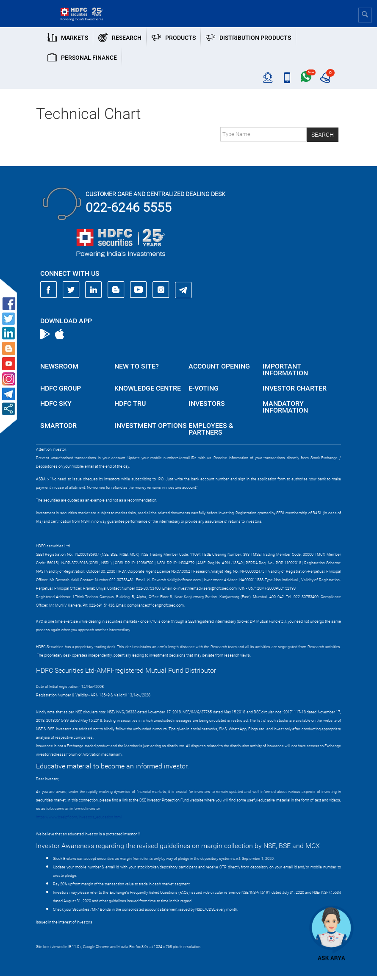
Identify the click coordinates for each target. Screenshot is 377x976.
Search (322, 134)
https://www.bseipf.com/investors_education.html (79, 817)
